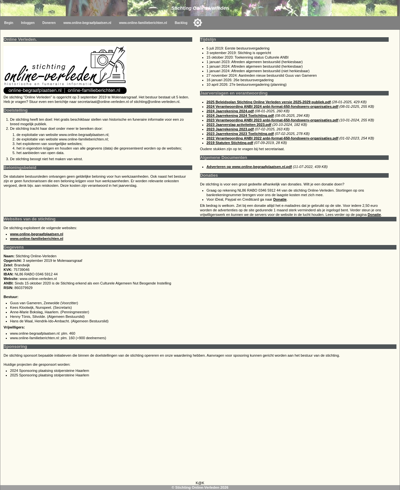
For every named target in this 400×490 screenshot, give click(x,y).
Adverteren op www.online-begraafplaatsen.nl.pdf (249, 167)
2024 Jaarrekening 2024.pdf (230, 111)
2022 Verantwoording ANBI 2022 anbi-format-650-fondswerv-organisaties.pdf (272, 138)
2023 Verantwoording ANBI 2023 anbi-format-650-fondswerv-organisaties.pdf (272, 120)
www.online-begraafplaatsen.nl (87, 23)
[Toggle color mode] (197, 22)
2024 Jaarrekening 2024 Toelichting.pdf (240, 115)
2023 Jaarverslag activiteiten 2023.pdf (238, 125)
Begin (8, 23)
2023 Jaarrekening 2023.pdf (230, 129)
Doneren (49, 23)
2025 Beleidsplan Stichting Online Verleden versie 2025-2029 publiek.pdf (268, 102)
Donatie (279, 199)
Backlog (181, 23)
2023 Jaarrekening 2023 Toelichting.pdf (240, 134)
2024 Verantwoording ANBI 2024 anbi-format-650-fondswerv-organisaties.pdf (272, 106)
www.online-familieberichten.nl (143, 23)
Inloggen (28, 23)
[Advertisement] (200, 430)
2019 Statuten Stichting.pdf (229, 143)
